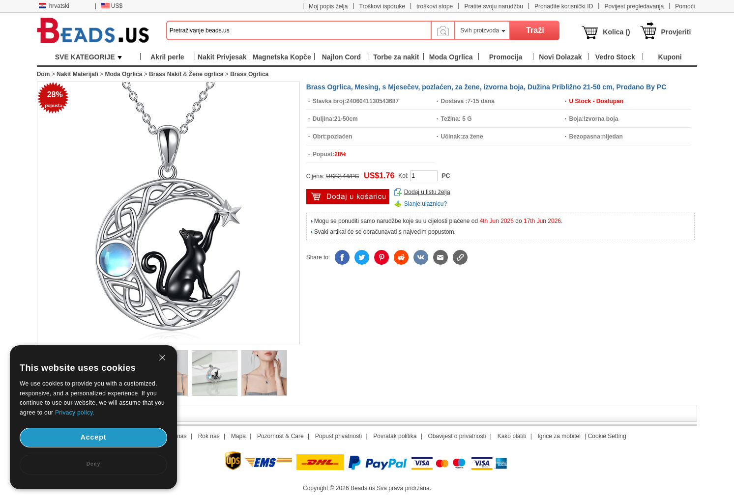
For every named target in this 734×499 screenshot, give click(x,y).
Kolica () (616, 32)
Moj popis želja (328, 6)
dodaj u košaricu (347, 196)
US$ (111, 5)
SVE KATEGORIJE (88, 57)
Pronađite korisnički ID (563, 6)
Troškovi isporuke (382, 6)
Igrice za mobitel (558, 436)
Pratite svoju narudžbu (493, 6)
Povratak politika (394, 436)
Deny (93, 464)
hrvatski (54, 5)
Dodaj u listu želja (427, 192)
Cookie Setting (607, 436)
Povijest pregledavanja (634, 6)
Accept (94, 437)
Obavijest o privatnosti (457, 436)
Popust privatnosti (338, 436)
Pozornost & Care (280, 436)
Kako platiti (512, 436)
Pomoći (685, 6)
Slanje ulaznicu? (425, 203)
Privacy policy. (74, 412)
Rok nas (209, 436)
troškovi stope (434, 6)
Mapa (238, 436)
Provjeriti (676, 32)
